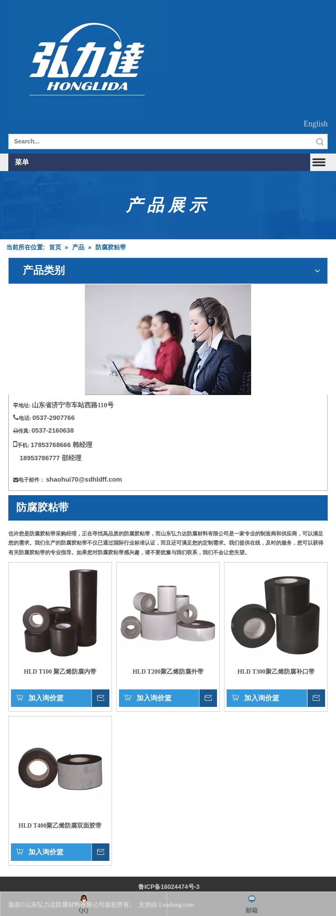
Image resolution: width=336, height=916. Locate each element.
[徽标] (88, 59)
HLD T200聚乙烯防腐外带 (168, 671)
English (316, 123)
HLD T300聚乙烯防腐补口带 (276, 671)
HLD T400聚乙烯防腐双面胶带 (60, 825)
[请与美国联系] (168, 339)
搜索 (319, 141)
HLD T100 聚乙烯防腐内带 (60, 671)
